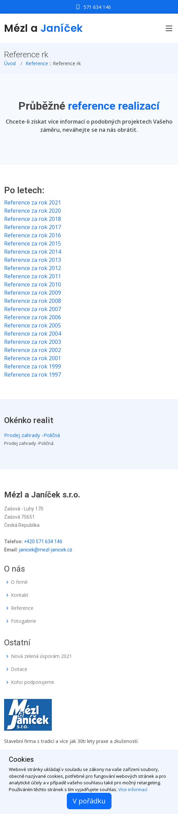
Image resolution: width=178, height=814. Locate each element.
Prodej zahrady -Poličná (32, 435)
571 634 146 (97, 7)
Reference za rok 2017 (32, 227)
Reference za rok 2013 (32, 260)
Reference (37, 63)
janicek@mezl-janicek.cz (45, 549)
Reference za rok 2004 (32, 333)
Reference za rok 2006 (32, 317)
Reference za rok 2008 (32, 301)
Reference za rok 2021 (32, 202)
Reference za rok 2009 (32, 292)
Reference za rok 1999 (32, 366)
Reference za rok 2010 (32, 284)
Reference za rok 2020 (32, 210)
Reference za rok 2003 (32, 342)
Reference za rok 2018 (32, 219)
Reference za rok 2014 (32, 251)
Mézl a (43, 28)
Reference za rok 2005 (32, 325)
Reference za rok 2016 (32, 235)
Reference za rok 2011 (32, 276)
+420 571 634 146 (43, 541)
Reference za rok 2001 (32, 358)
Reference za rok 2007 (32, 309)
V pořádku (89, 800)
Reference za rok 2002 (32, 350)
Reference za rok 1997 (32, 374)
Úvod (10, 63)
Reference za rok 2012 (32, 268)
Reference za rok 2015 (32, 243)
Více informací (132, 789)
